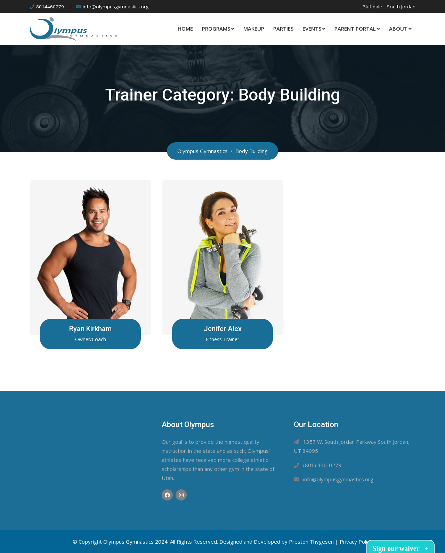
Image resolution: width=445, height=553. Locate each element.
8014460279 (50, 6)
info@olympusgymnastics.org (115, 6)
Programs (216, 28)
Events (311, 28)
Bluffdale (372, 6)
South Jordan (401, 6)
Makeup (253, 28)
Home (185, 28)
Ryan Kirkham (90, 328)
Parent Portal (355, 28)
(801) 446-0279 (322, 465)
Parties (283, 28)
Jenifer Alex (222, 328)
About (398, 28)
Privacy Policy (356, 541)
